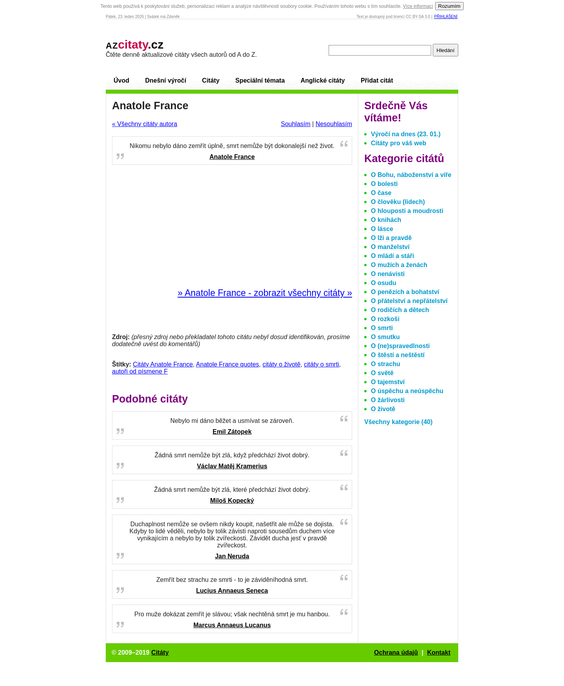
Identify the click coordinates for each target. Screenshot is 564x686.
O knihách (386, 220)
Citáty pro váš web (398, 143)
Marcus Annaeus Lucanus (232, 625)
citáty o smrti (321, 364)
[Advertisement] (232, 227)
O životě (383, 409)
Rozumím (449, 6)
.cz (135, 44)
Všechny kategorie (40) (398, 422)
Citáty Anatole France (163, 364)
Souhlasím (296, 124)
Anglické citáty (322, 80)
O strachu (385, 364)
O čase (381, 193)
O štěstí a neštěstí (398, 355)
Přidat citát (377, 80)
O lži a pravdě (391, 238)
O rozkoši (385, 319)
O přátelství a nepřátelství (409, 301)
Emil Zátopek (232, 431)
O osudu (383, 283)
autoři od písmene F (140, 371)
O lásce (382, 229)
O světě (382, 373)
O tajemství (388, 382)
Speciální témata (260, 80)
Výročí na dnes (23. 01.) (406, 134)
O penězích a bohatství (405, 292)
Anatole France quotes (227, 364)
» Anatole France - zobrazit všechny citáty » (265, 293)
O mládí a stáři (392, 256)
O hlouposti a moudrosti (407, 211)
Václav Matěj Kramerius (232, 466)
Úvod (121, 80)
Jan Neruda (232, 556)
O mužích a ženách (399, 265)
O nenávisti (388, 274)
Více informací (418, 6)
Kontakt (438, 652)
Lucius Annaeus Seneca (232, 590)
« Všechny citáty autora (144, 124)
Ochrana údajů (396, 652)
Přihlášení (445, 16)
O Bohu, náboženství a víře (411, 175)
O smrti (382, 328)
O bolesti (384, 184)
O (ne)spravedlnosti (400, 346)
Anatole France (232, 156)
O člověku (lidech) (398, 202)
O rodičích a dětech (400, 310)
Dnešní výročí (165, 80)
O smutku (385, 337)
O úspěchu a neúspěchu (407, 391)
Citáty (210, 80)
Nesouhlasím (334, 124)
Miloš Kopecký (232, 500)
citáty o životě (281, 364)
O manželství (390, 247)
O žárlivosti (388, 400)
